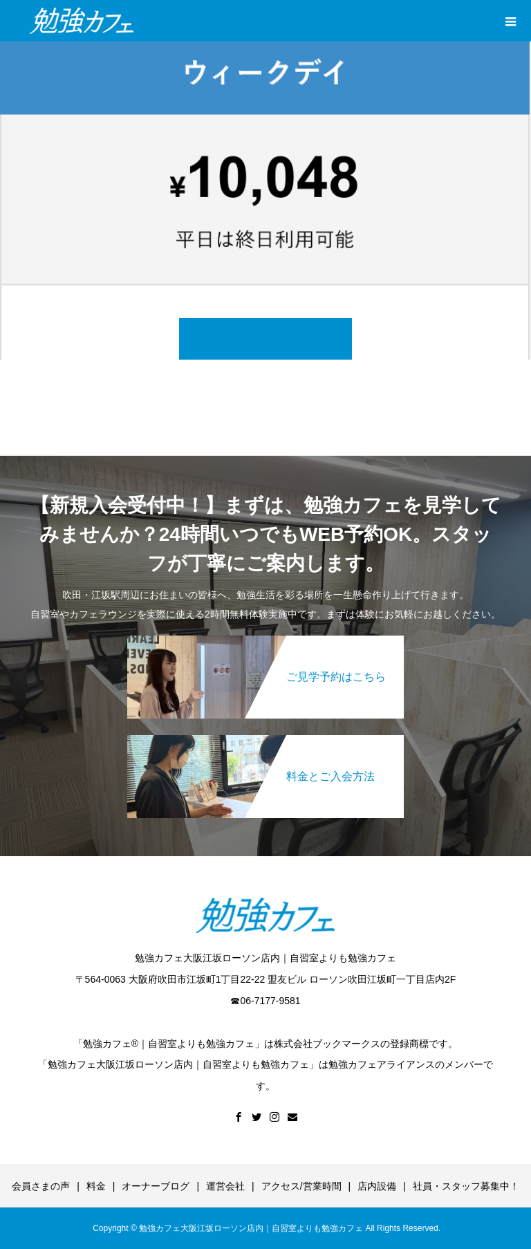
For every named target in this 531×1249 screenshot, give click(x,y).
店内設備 (376, 1186)
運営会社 (225, 1186)
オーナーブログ (155, 1186)
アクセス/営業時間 (301, 1186)
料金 (96, 1186)
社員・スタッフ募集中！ (466, 1186)
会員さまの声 (41, 1186)
